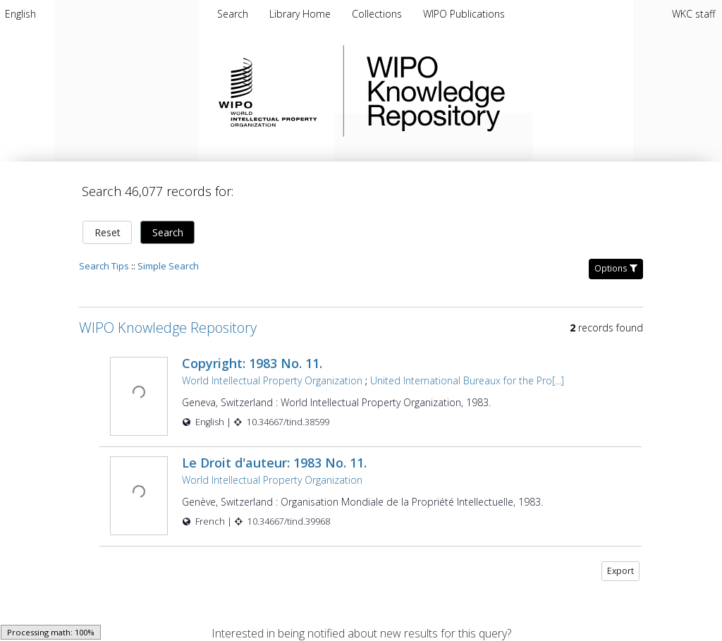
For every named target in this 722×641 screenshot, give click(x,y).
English (20, 13)
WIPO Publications (464, 13)
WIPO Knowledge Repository (493, 91)
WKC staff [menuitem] (693, 13)
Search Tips (104, 257)
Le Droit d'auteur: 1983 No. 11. (272, 452)
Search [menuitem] (232, 13)
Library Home (301, 13)
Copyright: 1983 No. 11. (250, 354)
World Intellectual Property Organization (270, 372)
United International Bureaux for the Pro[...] (466, 372)
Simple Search (168, 257)
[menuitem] (20, 13)
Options (615, 260)
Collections (378, 13)
